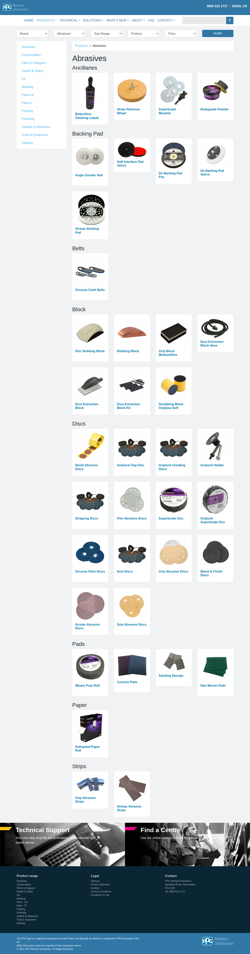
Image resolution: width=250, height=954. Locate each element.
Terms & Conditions (101, 891)
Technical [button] (69, 20)
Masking (27, 87)
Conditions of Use (100, 895)
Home (29, 20)
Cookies (95, 888)
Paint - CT (22, 905)
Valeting (27, 143)
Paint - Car (22, 902)
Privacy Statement (100, 884)
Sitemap (95, 881)
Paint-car (28, 95)
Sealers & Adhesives (36, 127)
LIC (18, 895)
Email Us (239, 6)
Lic (24, 79)
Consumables (31, 55)
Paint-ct (27, 103)
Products (81, 45)
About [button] (137, 20)
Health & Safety (32, 71)
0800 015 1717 (217, 6)
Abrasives (28, 47)
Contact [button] (164, 20)
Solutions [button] (92, 20)
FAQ (151, 20)
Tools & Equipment (35, 135)
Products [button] (45, 20)
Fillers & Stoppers (34, 63)
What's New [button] (116, 20)
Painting (27, 111)
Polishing (28, 119)
